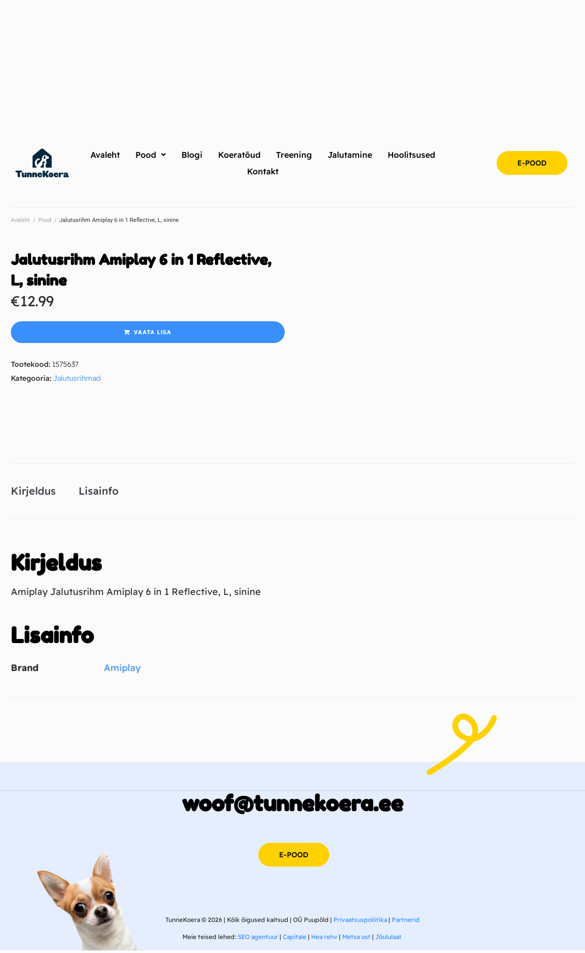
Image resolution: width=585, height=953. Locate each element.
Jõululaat (388, 939)
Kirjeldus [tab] (33, 491)
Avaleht (20, 220)
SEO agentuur (258, 939)
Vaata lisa (153, 332)
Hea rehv (324, 939)
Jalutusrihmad (77, 378)
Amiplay (122, 670)
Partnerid (406, 922)
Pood (44, 220)
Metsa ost (356, 939)
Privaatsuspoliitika (360, 922)
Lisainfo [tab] (98, 491)
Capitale (294, 939)
